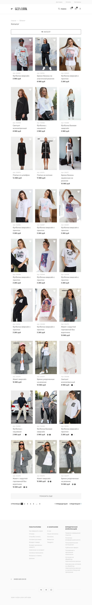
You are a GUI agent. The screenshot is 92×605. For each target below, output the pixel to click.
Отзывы (31, 533)
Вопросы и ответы (35, 555)
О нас (49, 531)
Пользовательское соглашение (71, 543)
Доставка (59, 2)
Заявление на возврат (36, 550)
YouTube (51, 590)
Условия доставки (35, 539)
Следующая (75, 504)
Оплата (68, 2)
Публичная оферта (71, 547)
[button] (12, 9)
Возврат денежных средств (35, 546)
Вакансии (50, 539)
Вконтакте (41, 590)
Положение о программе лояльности (69, 552)
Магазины (77, 2)
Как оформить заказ (36, 531)
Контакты (50, 536)
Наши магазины (52, 533)
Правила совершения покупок (72, 534)
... (36, 504)
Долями (32, 558)
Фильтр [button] (46, 32)
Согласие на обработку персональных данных (73, 559)
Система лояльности (36, 552)
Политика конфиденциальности (72, 539)
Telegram (50, 542)
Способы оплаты (34, 536)
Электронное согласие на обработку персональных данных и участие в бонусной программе (73, 568)
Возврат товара (34, 542)
